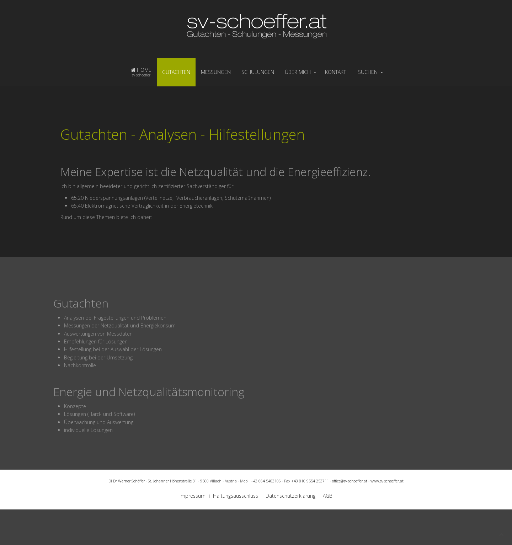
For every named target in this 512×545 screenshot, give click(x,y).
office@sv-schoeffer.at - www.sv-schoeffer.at (368, 481)
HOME (141, 72)
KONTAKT (335, 72)
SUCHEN (368, 72)
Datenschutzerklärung (290, 495)
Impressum (193, 495)
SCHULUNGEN (257, 72)
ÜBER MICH (298, 72)
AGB (327, 495)
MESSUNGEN (216, 72)
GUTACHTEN (176, 72)
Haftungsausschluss (235, 495)
